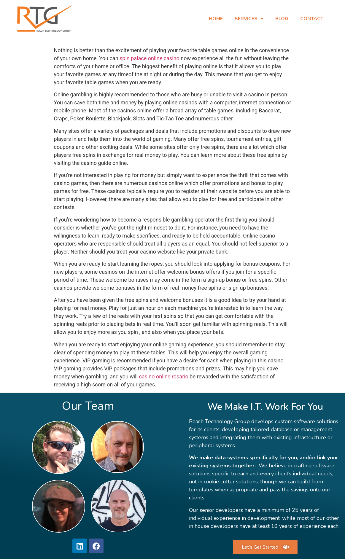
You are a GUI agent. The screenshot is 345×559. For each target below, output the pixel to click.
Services (249, 19)
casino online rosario (163, 376)
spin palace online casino (149, 58)
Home (216, 19)
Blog (281, 19)
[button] (265, 547)
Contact (311, 19)
